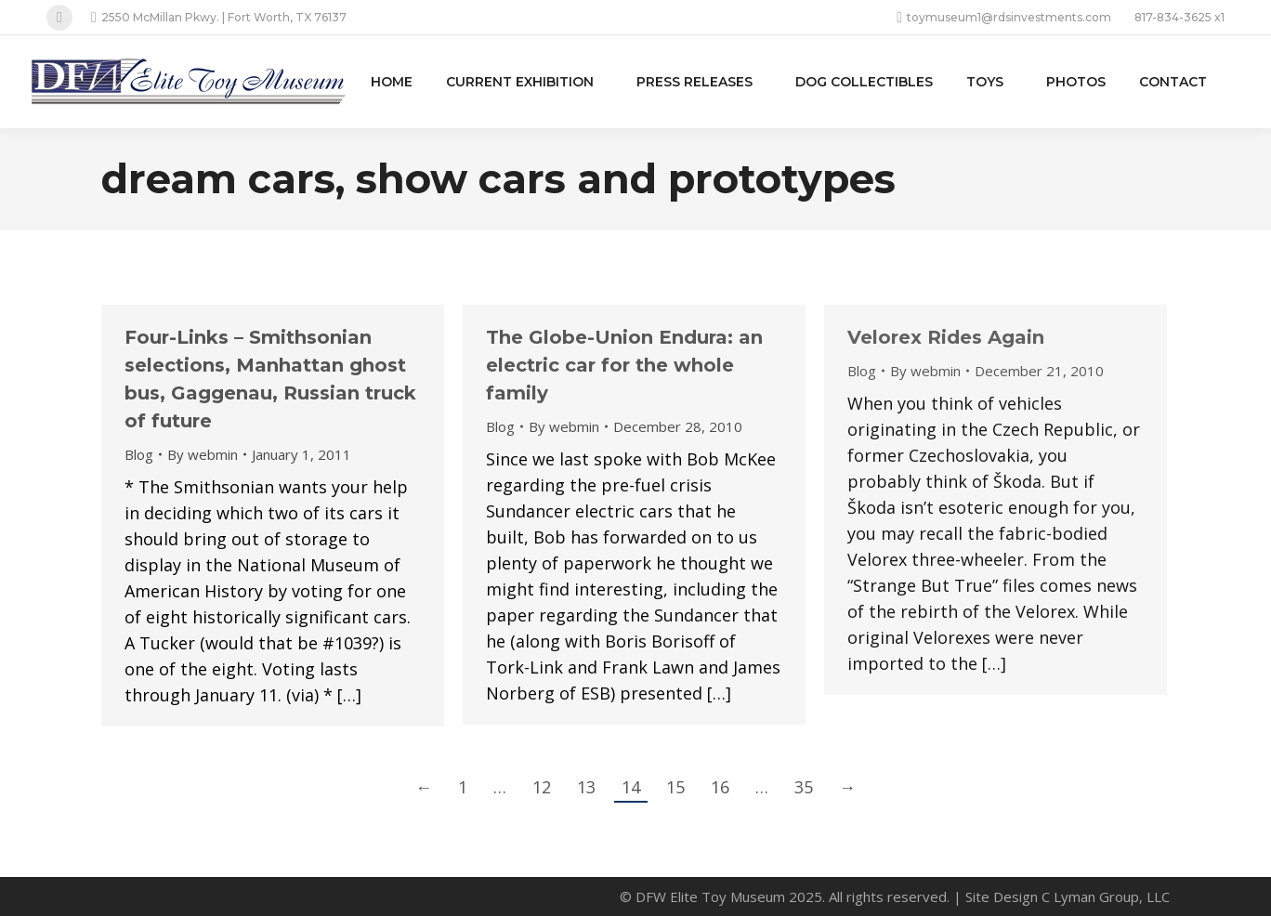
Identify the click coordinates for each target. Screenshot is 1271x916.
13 (586, 787)
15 (675, 787)
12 (541, 787)
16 (720, 787)
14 (631, 787)
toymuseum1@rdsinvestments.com (1004, 17)
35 (803, 787)
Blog (138, 454)
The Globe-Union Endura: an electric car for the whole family (624, 365)
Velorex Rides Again (945, 337)
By (202, 454)
